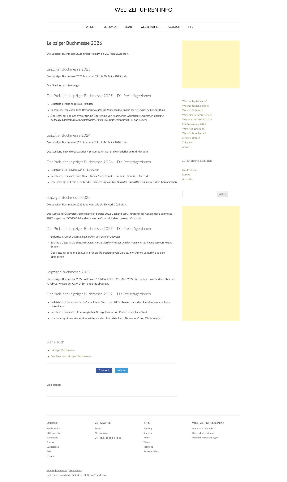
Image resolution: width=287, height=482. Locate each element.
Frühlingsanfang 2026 (194, 124)
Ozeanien (51, 456)
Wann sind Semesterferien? (197, 115)
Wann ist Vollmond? (192, 110)
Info (191, 27)
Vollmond (148, 447)
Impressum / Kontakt (202, 428)
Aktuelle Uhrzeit (191, 138)
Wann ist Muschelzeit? (194, 133)
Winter (147, 442)
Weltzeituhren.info (208, 423)
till (85, 475)
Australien (187, 179)
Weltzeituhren (150, 27)
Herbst (147, 438)
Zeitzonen (110, 27)
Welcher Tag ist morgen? (195, 106)
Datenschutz (75, 470)
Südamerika (52, 438)
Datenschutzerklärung (203, 433)
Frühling (148, 428)
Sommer (148, 433)
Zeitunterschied (108, 438)
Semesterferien (151, 451)
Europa (186, 175)
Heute (128, 27)
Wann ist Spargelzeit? (193, 129)
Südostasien (53, 447)
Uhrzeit (91, 27)
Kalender (174, 27)
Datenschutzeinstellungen (205, 438)
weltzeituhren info (143, 10)
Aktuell (186, 147)
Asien (49, 451)
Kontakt (51, 470)
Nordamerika (189, 170)
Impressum (61, 470)
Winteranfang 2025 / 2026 (197, 119)
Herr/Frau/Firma (97, 475)
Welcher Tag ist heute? (194, 101)
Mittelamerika (53, 433)
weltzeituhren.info (56, 475)
